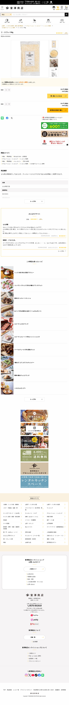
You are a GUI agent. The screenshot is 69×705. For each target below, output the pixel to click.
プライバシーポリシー (34, 661)
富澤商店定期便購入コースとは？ (51, 117)
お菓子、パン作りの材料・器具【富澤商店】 (13, 25)
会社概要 (34, 641)
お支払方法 (29, 574)
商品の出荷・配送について (49, 119)
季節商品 (8, 156)
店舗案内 (57, 690)
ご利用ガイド (31, 653)
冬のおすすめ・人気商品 (19, 156)
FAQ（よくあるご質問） (34, 656)
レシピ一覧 (16, 690)
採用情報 (63, 690)
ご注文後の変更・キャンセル (34, 581)
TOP (4, 690)
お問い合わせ (30, 584)
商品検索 (9, 690)
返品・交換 (29, 579)
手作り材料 (25, 161)
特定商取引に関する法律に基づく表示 (44, 690)
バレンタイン (16, 161)
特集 (3, 156)
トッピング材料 (47, 25)
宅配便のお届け (31, 576)
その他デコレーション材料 (8, 27)
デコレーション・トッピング (33, 25)
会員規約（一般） (32, 658)
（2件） (66, 33)
